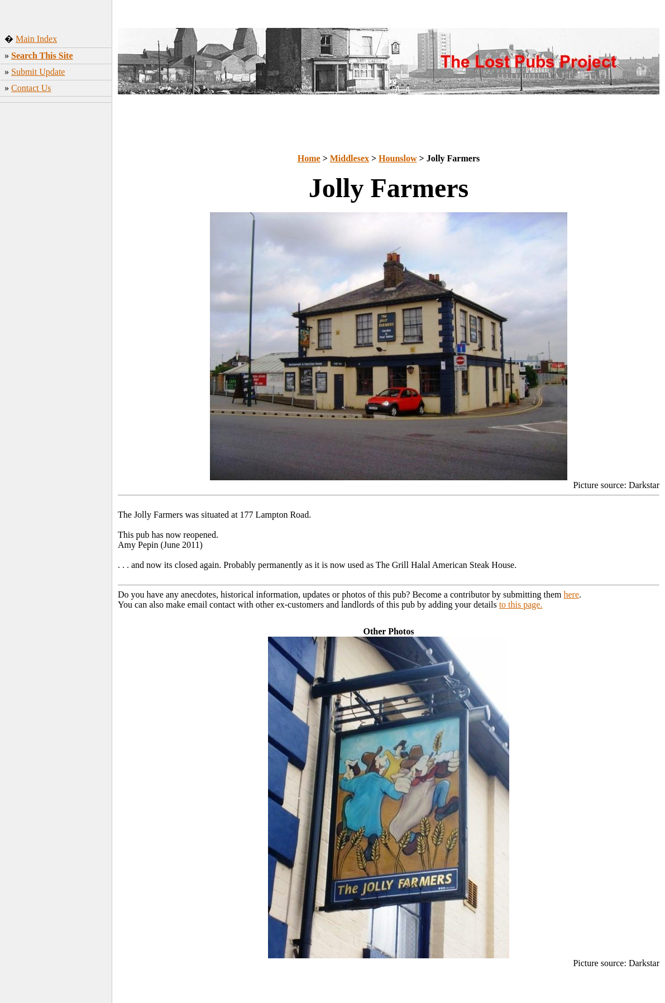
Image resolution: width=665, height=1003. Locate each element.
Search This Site (42, 55)
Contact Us (31, 88)
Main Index (36, 39)
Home (309, 158)
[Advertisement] (56, 282)
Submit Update (38, 72)
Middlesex (349, 158)
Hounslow (398, 158)
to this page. (521, 604)
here (572, 594)
